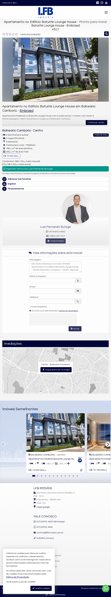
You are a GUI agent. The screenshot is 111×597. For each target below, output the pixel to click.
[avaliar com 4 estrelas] (13, 34)
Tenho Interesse (55, 595)
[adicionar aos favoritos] (81, 471)
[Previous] (87, 432)
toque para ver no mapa (56, 369)
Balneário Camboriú (16, 130)
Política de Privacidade (17, 577)
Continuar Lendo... (96, 122)
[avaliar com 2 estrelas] (6, 34)
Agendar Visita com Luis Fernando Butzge (28, 168)
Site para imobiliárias (89, 588)
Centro (38, 130)
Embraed (26, 110)
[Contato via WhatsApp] (105, 588)
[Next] (107, 444)
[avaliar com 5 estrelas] (16, 34)
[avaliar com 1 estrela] (3, 34)
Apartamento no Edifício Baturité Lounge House (40, 22)
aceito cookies (41, 588)
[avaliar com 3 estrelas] (10, 34)
